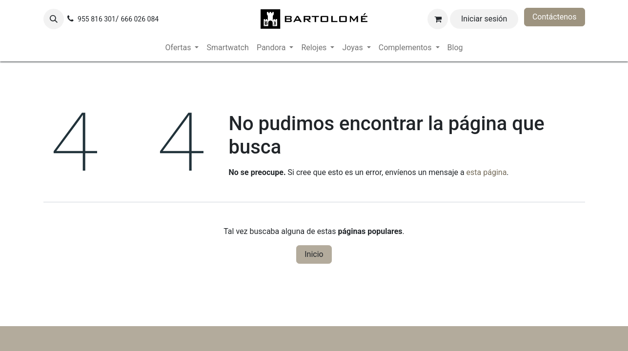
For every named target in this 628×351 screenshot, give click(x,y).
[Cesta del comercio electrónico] (437, 19)
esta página (486, 172)
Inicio (313, 254)
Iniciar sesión (484, 18)
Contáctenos (554, 16)
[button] (53, 19)
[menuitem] (182, 48)
